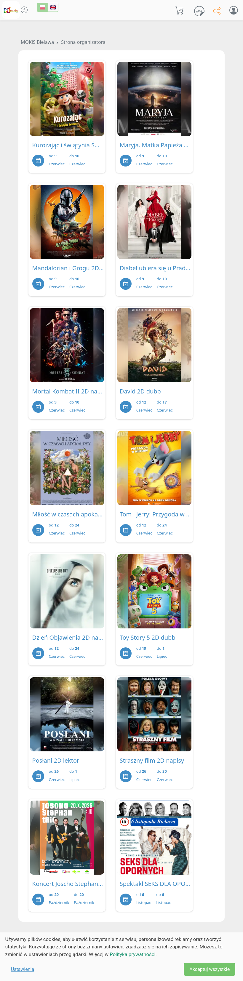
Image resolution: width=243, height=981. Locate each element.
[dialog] (121, 956)
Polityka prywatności (132, 954)
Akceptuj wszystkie (209, 969)
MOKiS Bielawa (37, 42)
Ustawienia (22, 969)
